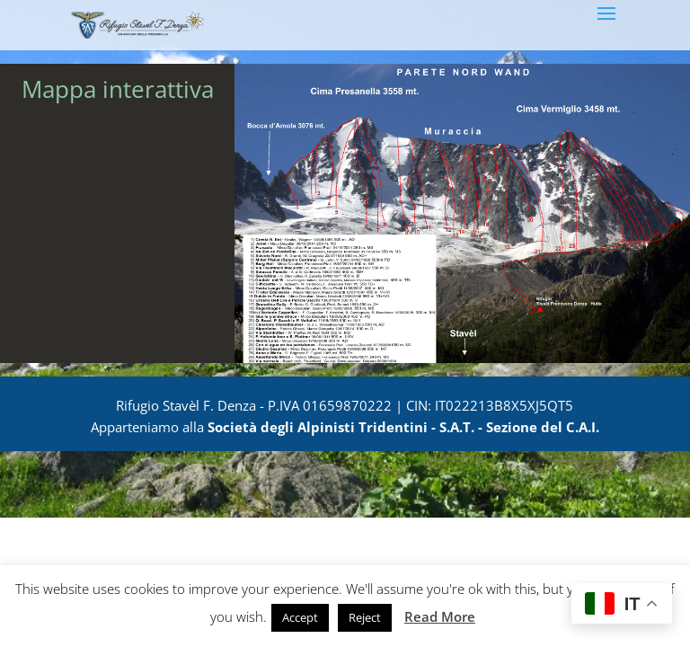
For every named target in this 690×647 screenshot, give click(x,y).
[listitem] (359, 171)
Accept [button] (300, 617)
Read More (439, 616)
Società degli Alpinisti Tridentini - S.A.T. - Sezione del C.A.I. (403, 427)
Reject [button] (365, 617)
